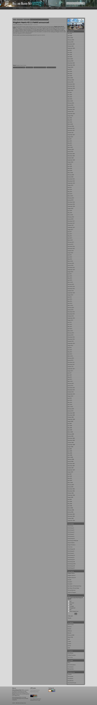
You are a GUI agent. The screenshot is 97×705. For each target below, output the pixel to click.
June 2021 (70, 141)
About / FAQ (70, 637)
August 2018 (70, 208)
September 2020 (71, 160)
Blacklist (69, 633)
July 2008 (70, 448)
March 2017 (70, 240)
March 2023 (70, 101)
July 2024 (70, 69)
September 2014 (71, 292)
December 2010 (71, 387)
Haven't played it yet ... (74, 611)
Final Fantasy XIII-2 (72, 563)
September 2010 (71, 394)
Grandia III (70, 584)
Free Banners (70, 680)
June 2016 (70, 257)
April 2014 (70, 303)
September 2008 (71, 444)
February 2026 (71, 39)
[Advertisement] (48, 13)
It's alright (72, 606)
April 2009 (70, 429)
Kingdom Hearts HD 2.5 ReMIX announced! (39, 19)
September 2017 (71, 227)
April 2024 (70, 75)
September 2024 (71, 65)
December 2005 (71, 514)
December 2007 (71, 463)
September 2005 (71, 520)
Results (69, 618)
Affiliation (70, 631)
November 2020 (71, 155)
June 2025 (70, 52)
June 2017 (70, 233)
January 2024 (70, 82)
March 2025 (70, 58)
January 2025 (70, 61)
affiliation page (37, 700)
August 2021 (70, 136)
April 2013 (70, 328)
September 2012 (71, 343)
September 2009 (71, 419)
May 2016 (70, 259)
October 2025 (71, 46)
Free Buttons (70, 678)
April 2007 (70, 480)
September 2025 (71, 48)
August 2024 (70, 67)
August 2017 (70, 229)
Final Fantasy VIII (71, 549)
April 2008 (70, 455)
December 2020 (71, 153)
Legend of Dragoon (72, 592)
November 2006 (71, 491)
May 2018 (70, 212)
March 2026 (70, 37)
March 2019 (70, 195)
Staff (58, 8)
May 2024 (70, 73)
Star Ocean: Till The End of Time (74, 586)
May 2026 (70, 33)
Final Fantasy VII (71, 538)
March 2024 (70, 77)
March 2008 (70, 457)
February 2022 (71, 126)
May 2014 (70, 301)
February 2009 (71, 434)
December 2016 (71, 246)
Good (71, 604)
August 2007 (70, 472)
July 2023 (70, 92)
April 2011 (70, 379)
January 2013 (70, 335)
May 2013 (70, 326)
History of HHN (71, 635)
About (52, 8)
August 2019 (70, 185)
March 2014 (70, 305)
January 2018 (70, 219)
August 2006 (70, 497)
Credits (69, 641)
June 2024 (70, 71)
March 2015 (70, 282)
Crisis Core (70, 547)
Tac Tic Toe (70, 657)
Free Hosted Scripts (72, 682)
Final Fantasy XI (71, 557)
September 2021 (71, 134)
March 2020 (70, 172)
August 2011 (70, 370)
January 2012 (70, 360)
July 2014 (70, 297)
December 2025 (71, 44)
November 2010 (71, 389)
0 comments (35, 24)
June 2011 (70, 375)
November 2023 (71, 86)
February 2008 (71, 459)
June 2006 (70, 501)
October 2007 (71, 467)
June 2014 (70, 299)
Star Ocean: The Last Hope (73, 588)
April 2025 (70, 56)
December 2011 (71, 362)
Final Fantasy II (71, 528)
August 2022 (70, 115)
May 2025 (70, 54)
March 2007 (70, 482)
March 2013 (70, 330)
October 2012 (71, 341)
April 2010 (70, 404)
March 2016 (70, 261)
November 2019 (71, 181)
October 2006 (71, 493)
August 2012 (70, 345)
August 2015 (70, 271)
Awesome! (72, 603)
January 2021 (70, 151)
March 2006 (70, 507)
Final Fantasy (70, 525)
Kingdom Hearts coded (51, 67)
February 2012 (71, 358)
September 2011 (71, 368)
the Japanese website (40, 35)
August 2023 (70, 90)
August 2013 (70, 320)
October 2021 (71, 132)
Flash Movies (70, 653)
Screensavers (71, 667)
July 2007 (70, 474)
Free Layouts (70, 676)
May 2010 (70, 402)
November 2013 (71, 314)
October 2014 (71, 290)
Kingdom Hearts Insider (21, 65)
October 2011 (71, 366)
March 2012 (70, 356)
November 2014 (71, 288)
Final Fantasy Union (34, 691)
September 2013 (71, 318)
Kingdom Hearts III (72, 577)
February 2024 (71, 79)
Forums (21, 8)
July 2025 (70, 50)
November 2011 (71, 364)
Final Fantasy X (71, 553)
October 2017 (71, 225)
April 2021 (70, 145)
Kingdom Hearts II (29, 67)
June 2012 (70, 349)
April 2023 (70, 98)
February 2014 (71, 307)
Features (28, 8)
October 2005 (71, 518)
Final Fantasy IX (71, 551)
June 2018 (70, 210)
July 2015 (70, 273)
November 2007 (71, 465)
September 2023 (71, 88)
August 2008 (70, 446)
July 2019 (70, 187)
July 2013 (70, 322)
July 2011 (70, 373)
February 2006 (71, 510)
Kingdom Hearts (71, 573)
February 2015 (71, 284)
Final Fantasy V (71, 534)
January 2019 (70, 200)
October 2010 (71, 392)
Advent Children (71, 542)
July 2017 (70, 231)
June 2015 (70, 276)
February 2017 (71, 242)
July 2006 (70, 499)
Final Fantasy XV (71, 568)
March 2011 (70, 381)
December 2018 (71, 202)
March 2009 (70, 432)
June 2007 (70, 476)
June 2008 (70, 451)
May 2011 (70, 377)
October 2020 (71, 157)
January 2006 (70, 512)
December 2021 (71, 128)
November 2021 (71, 130)
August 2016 (70, 252)
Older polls (70, 616)
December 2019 (71, 179)
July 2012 (70, 347)
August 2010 (70, 396)
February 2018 (71, 217)
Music (69, 662)
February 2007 (71, 484)
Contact (64, 8)
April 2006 (70, 505)
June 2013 (70, 324)
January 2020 (70, 176)
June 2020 (70, 166)
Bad (70, 609)
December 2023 (71, 84)
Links (69, 647)
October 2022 (71, 111)
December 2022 (71, 107)
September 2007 (71, 470)
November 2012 (71, 339)
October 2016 (71, 250)
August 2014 (70, 295)
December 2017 (71, 221)
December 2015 (71, 267)
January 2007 (70, 486)
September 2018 (71, 206)
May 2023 (70, 96)
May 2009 (70, 427)
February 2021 (71, 149)
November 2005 (71, 516)
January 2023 (70, 105)
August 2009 (70, 421)
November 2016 (71, 248)
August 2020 (70, 162)
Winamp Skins (71, 669)
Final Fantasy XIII (71, 561)
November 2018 (71, 204)
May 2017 (70, 236)
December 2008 (71, 438)
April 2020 (70, 170)
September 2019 (71, 183)
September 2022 (71, 113)
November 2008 (71, 440)
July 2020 (70, 164)
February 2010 (71, 408)
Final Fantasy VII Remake (73, 540)
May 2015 (70, 278)
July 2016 (70, 254)
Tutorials (70, 674)
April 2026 (70, 35)
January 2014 (70, 309)
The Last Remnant (71, 590)
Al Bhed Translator (72, 655)
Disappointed (72, 608)
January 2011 (70, 385)
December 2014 (71, 286)
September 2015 (71, 269)
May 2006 (70, 503)
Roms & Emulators (72, 664)
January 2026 (70, 42)
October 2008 (71, 442)
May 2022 (70, 120)
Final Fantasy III (71, 530)
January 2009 (70, 436)
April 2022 (70, 122)
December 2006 (71, 489)
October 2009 (71, 417)
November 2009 (71, 415)
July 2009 (70, 423)
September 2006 (71, 495)
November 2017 (71, 223)
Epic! (71, 601)
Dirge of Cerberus (71, 544)
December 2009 (71, 413)
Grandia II (70, 581)
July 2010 (70, 398)
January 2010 (70, 410)
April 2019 (70, 193)
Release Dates (44, 8)
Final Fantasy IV (71, 532)
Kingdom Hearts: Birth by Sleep (40, 67)
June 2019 (70, 189)
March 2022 (70, 124)
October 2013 (26, 19)
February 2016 (71, 263)
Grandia (69, 579)
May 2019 (70, 191)
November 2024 (71, 63)
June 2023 (70, 94)
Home (14, 8)
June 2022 (70, 117)
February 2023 (71, 103)
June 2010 (70, 400)
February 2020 (71, 174)
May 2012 (70, 351)
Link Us (69, 645)
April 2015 (70, 280)
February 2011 (71, 383)
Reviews (35, 8)
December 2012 (71, 337)
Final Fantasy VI (71, 536)
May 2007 (70, 478)
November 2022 (71, 109)
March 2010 (70, 406)
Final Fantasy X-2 (71, 555)
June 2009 (70, 425)
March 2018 (70, 214)
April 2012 (70, 354)
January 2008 (70, 461)
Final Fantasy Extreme (35, 690)
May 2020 (70, 168)
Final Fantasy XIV (71, 566)
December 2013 (71, 311)
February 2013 (71, 332)
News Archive (20, 19)
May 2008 (70, 453)
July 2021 (70, 139)
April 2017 (70, 238)
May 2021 (70, 143)
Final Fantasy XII (71, 559)
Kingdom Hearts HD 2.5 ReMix (19, 67)
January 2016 (70, 265)
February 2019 (71, 198)
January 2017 (70, 244)
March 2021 (70, 147)
